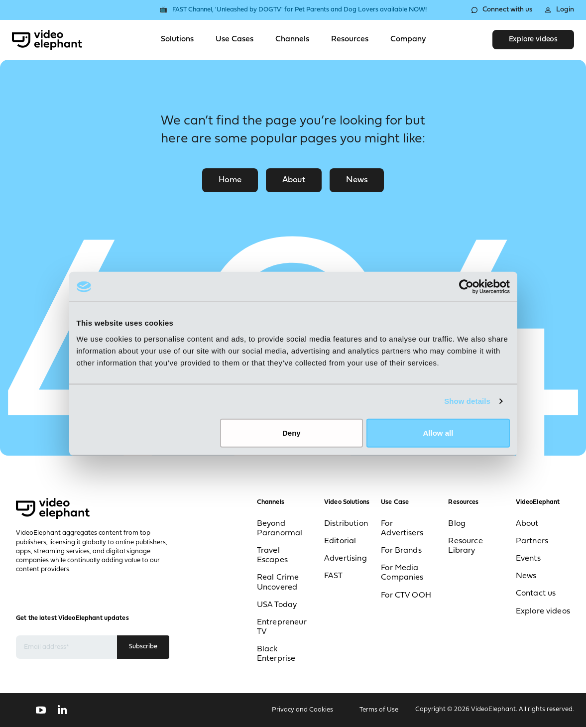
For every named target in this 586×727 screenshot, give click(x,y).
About (293, 180)
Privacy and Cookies (302, 710)
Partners (532, 541)
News (356, 180)
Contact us (536, 594)
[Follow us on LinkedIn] (62, 710)
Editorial (340, 541)
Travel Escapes (272, 555)
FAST (333, 576)
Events (528, 559)
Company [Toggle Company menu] (408, 39)
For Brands (401, 551)
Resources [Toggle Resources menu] (349, 39)
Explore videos (533, 39)
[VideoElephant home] (47, 40)
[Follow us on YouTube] (41, 710)
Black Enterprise (276, 654)
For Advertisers (402, 528)
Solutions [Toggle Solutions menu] (177, 39)
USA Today (277, 605)
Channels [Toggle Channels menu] (292, 39)
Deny (291, 432)
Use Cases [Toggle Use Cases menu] (234, 39)
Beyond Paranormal (280, 528)
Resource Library (465, 546)
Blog (457, 524)
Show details (467, 401)
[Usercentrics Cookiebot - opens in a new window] (466, 286)
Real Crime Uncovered (278, 582)
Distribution (346, 524)
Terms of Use (378, 710)
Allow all (438, 432)
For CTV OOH (406, 596)
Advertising (345, 559)
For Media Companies (402, 573)
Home (230, 180)
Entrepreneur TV (282, 627)
